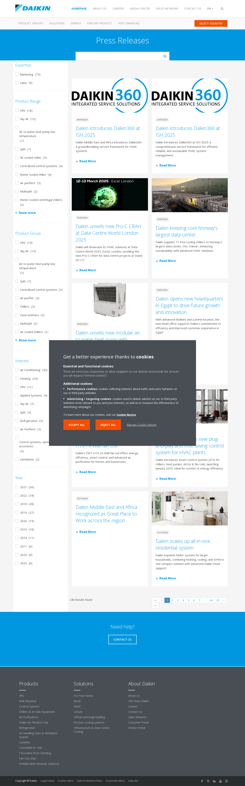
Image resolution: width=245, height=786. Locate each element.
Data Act (133, 780)
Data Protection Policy (89, 780)
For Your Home (83, 695)
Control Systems (29, 706)
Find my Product (99, 23)
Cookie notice (66, 780)
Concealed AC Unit (30, 747)
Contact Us (135, 712)
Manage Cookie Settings (142, 425)
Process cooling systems (89, 722)
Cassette (24, 742)
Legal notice (47, 780)
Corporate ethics (115, 780)
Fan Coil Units (27, 758)
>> (155, 605)
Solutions (57, 23)
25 (217, 600)
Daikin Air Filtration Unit (33, 722)
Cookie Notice (126, 415)
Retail (77, 701)
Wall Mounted (27, 701)
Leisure (78, 712)
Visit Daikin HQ (128, 23)
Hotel (77, 706)
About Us (134, 695)
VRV (21, 695)
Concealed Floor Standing (35, 753)
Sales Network (137, 717)
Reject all (108, 425)
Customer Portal (138, 722)
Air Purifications (28, 717)
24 (211, 600)
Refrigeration (27, 728)
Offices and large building (89, 717)
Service (76, 23)
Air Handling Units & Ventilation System (38, 735)
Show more (27, 213)
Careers (133, 706)
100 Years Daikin (138, 701)
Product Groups (30, 23)
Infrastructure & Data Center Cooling (91, 729)
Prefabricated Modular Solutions (39, 764)
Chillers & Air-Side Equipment (37, 712)
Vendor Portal (136, 728)
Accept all (77, 425)
